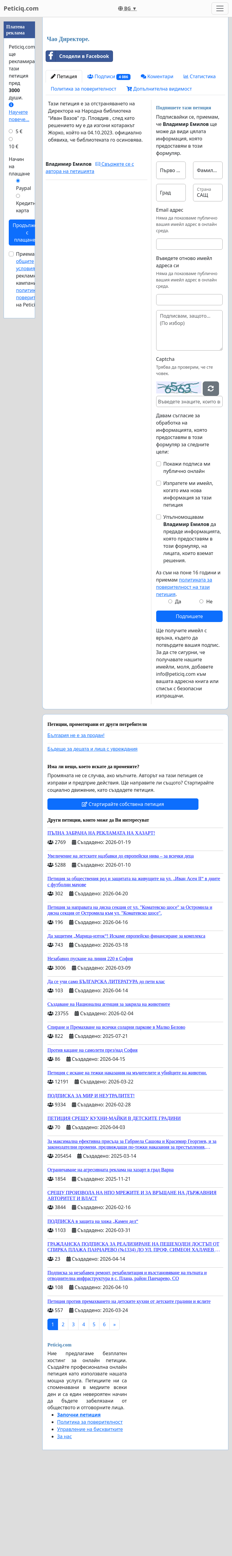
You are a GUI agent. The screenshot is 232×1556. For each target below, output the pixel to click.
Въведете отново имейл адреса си (184, 346)
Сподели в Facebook (77, 140)
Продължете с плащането (27, 232)
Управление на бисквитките (90, 1513)
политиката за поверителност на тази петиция (184, 671)
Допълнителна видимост (159, 173)
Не (209, 686)
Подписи (108, 161)
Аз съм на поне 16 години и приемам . (188, 668)
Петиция (64, 161)
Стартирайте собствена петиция (123, 888)
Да (178, 686)
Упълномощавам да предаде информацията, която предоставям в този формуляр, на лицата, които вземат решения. (192, 623)
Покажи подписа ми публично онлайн (187, 552)
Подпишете (189, 701)
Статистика (200, 161)
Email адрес (169, 294)
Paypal (23, 188)
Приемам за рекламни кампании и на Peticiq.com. (33, 279)
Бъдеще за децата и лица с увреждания (92, 833)
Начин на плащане (19, 166)
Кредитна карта (27, 207)
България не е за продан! (76, 820)
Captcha (165, 443)
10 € (13, 146)
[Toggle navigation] (219, 8)
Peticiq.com (21, 8)
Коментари (157, 161)
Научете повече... (19, 112)
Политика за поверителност (83, 173)
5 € (19, 131)
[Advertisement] (135, 69)
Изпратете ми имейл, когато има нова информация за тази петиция (188, 578)
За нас (64, 1521)
